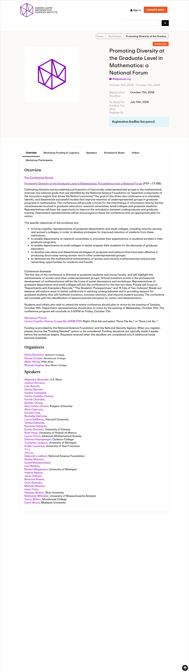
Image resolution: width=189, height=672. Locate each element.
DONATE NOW (155, 9)
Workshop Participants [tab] (39, 164)
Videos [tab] (136, 157)
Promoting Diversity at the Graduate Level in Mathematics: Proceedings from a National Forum (83, 188)
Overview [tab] (31, 157)
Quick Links (161, 48)
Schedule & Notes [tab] (114, 157)
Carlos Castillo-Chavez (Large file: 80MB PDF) (53, 325)
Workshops (114, 40)
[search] (140, 23)
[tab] (161, 48)
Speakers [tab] (91, 157)
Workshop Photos (35, 322)
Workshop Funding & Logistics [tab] (61, 157)
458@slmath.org (121, 83)
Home (100, 40)
